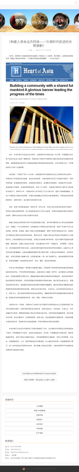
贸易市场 (39, 415)
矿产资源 (39, 433)
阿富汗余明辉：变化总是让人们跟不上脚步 (39, 380)
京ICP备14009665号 (51, 468)
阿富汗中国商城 (39, 410)
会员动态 (39, 424)
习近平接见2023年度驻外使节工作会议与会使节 (39, 373)
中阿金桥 (39, 428)
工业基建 (39, 406)
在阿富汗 (39, 419)
